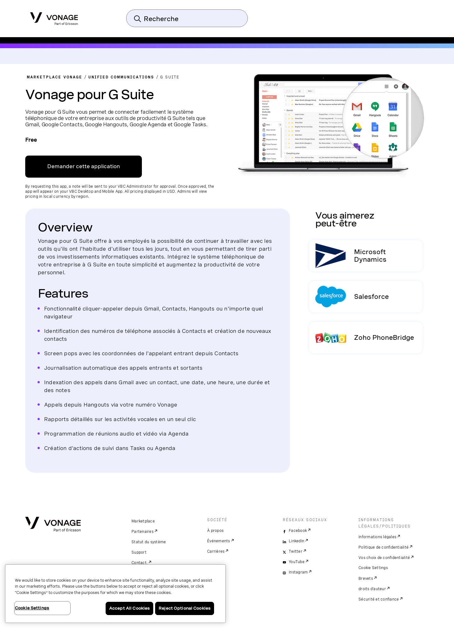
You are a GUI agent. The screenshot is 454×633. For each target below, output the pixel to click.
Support (139, 552)
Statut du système (148, 542)
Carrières (215, 551)
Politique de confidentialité (383, 547)
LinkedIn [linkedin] (296, 541)
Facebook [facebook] (298, 530)
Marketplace (143, 521)
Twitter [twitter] (295, 551)
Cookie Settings (373, 568)
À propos (215, 530)
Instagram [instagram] (298, 572)
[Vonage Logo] (54, 16)
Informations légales (377, 537)
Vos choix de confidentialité (384, 558)
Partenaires (142, 531)
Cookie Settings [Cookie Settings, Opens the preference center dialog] (32, 608)
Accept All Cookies (129, 608)
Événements (218, 541)
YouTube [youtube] (297, 562)
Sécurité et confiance (378, 599)
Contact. (139, 563)
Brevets (365, 578)
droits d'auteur (372, 589)
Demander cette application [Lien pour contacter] (83, 166)
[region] (115, 593)
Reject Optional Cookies (185, 608)
